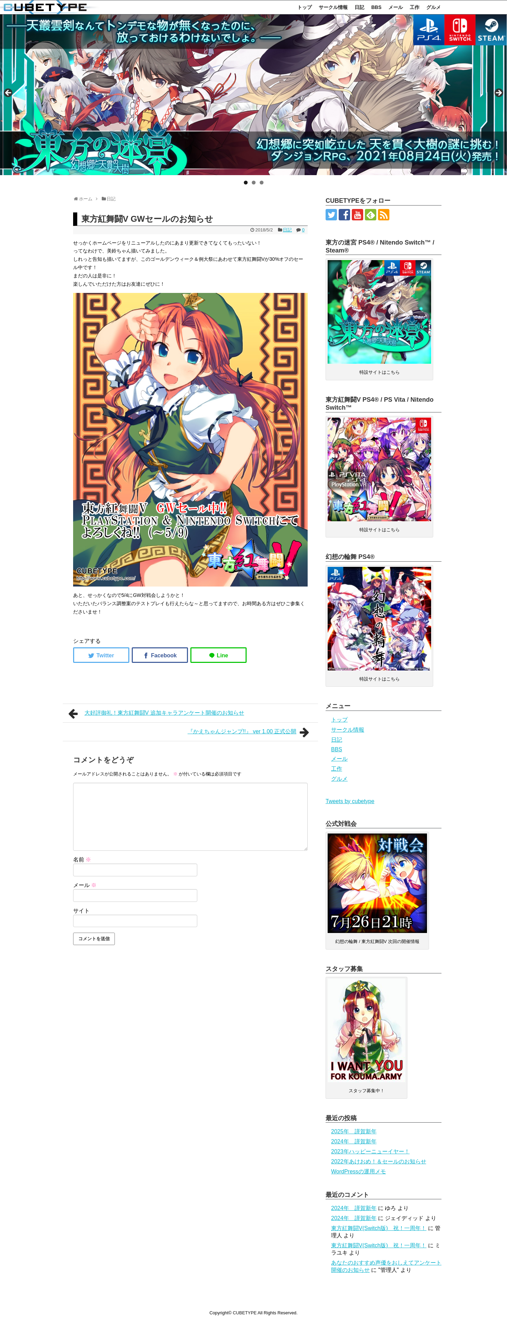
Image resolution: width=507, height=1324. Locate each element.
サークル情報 (333, 7)
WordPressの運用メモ (358, 1171)
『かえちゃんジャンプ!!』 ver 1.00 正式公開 (250, 732)
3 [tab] (262, 182)
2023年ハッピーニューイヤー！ (370, 1151)
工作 (414, 7)
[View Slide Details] (253, 95)
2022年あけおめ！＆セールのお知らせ (378, 1161)
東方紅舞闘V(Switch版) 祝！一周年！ (378, 1228)
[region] (253, 95)
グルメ (433, 7)
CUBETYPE (245, 1312)
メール (395, 7)
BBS (376, 7)
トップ (304, 7)
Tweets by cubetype (350, 801)
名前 (82, 860)
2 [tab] (254, 182)
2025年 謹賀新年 (354, 1131)
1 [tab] (246, 182)
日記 (359, 7)
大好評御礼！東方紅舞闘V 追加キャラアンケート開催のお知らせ (156, 713)
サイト (81, 911)
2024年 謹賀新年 (354, 1141)
